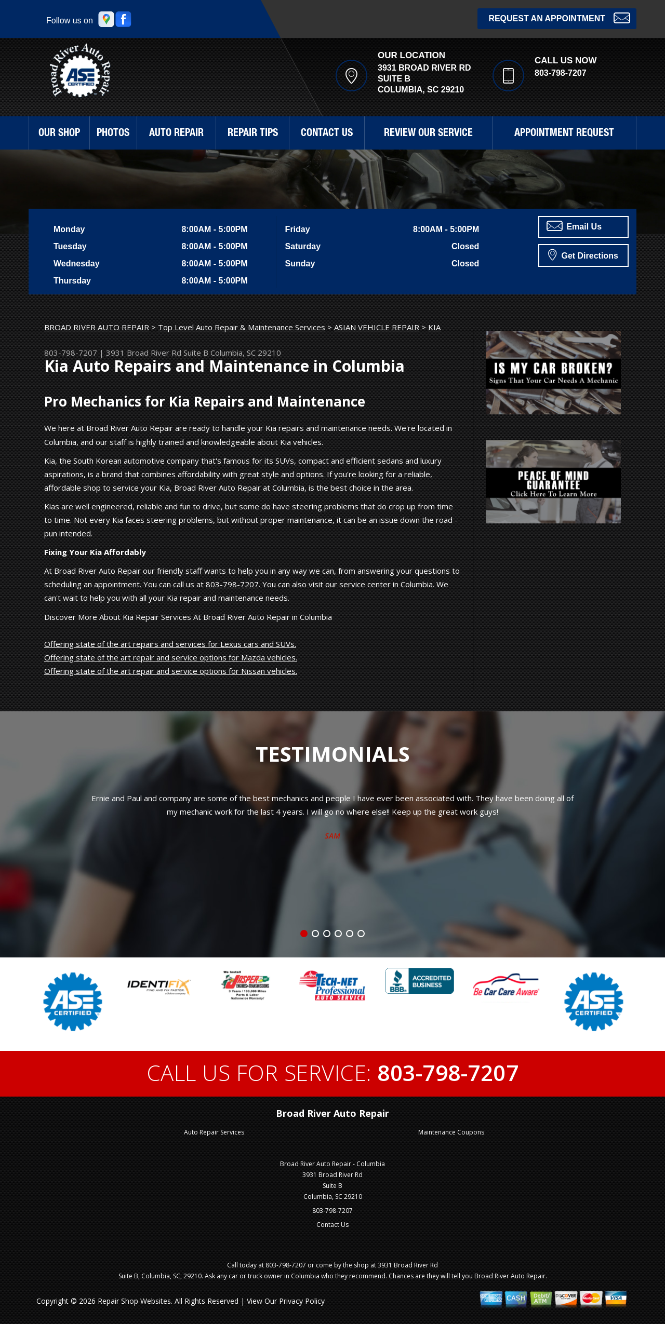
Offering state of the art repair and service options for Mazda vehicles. (170, 657)
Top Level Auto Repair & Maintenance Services (241, 327)
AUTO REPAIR (176, 134)
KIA (434, 327)
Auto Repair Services (214, 1132)
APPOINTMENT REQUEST (564, 134)
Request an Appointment (559, 17)
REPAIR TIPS (253, 134)
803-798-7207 (561, 73)
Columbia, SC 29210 (245, 352)
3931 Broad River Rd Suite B (157, 352)
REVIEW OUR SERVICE (428, 134)
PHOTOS (113, 134)
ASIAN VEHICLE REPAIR (376, 327)
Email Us (574, 226)
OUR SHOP (59, 134)
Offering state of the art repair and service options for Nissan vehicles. (170, 671)
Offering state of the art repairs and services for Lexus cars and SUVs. (170, 644)
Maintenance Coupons (451, 1132)
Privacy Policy (302, 1301)
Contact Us (332, 1224)
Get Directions (583, 254)
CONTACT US (327, 134)
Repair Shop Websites (134, 1301)
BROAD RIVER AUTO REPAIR (96, 327)
